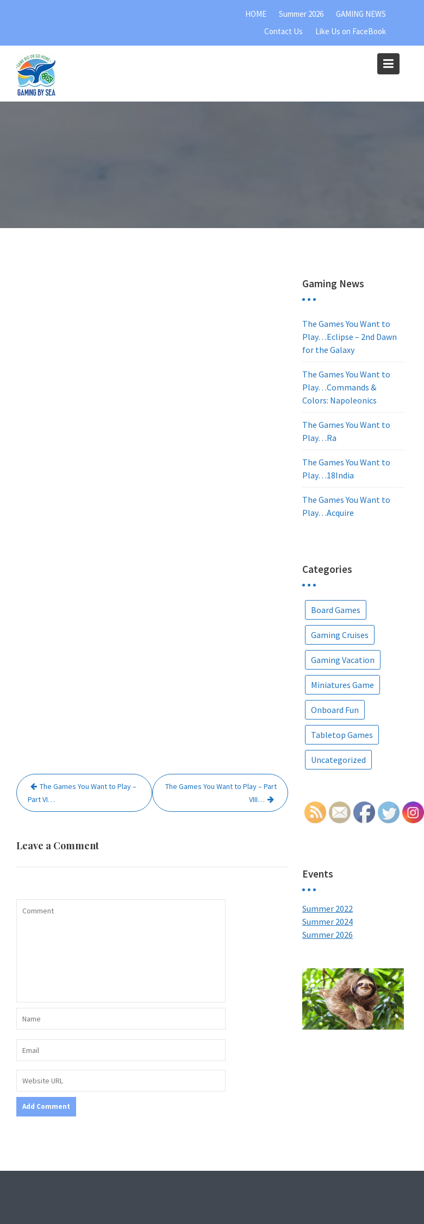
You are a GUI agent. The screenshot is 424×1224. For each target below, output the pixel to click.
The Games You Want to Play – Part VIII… (221, 792)
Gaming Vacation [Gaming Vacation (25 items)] (343, 659)
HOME (255, 14)
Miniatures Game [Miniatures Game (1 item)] (342, 684)
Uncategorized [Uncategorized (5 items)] (338, 759)
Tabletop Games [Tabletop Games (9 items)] (342, 734)
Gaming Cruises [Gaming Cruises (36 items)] (340, 634)
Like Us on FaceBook (350, 31)
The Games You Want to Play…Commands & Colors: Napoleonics (346, 387)
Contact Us (283, 31)
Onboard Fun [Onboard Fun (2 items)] (335, 709)
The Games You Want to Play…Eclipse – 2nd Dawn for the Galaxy (349, 336)
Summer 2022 (327, 908)
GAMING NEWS (361, 14)
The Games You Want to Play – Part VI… (82, 792)
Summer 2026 (301, 14)
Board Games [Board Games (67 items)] (335, 609)
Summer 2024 (327, 921)
